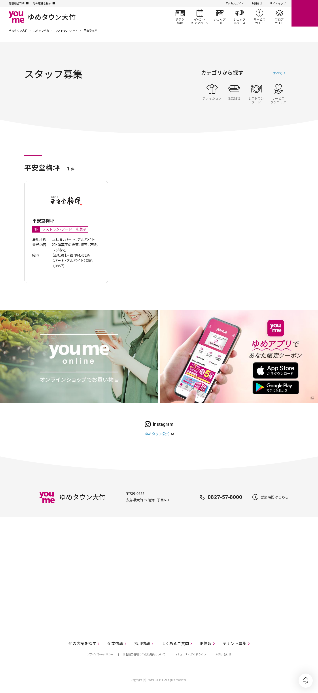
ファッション (212, 94)
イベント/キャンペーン (200, 17)
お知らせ (257, 3)
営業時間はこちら (274, 497)
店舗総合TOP (17, 3)
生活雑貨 (234, 94)
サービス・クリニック (278, 94)
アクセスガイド (234, 3)
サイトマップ (278, 3)
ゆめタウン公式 (157, 434)
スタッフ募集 (41, 30)
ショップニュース (240, 17)
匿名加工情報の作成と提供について (144, 654)
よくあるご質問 (175, 643)
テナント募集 (234, 643)
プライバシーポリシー (100, 654)
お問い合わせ (223, 654)
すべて (278, 73)
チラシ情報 (180, 17)
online (305, 13)
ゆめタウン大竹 (18, 30)
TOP (306, 681)
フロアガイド (279, 17)
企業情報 (115, 643)
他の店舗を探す (42, 3)
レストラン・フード (66, 30)
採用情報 (142, 643)
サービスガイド (259, 17)
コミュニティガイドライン (190, 654)
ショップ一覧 (220, 17)
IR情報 (206, 643)
